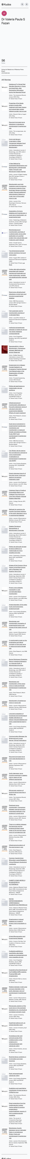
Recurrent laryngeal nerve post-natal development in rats (17, 758)
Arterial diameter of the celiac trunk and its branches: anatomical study (18, 606)
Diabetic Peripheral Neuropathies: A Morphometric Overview (16, 528)
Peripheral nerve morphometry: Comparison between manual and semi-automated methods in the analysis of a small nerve (17, 809)
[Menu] (26, 4)
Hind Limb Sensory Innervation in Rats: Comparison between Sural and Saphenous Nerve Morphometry (17, 143)
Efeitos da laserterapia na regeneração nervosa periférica (16, 388)
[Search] (22, 4)
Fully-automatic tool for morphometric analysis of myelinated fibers (16, 313)
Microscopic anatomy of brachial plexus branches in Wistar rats (17, 792)
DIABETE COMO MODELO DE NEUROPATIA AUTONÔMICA (17, 882)
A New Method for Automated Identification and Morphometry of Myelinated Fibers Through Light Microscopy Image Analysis (18, 167)
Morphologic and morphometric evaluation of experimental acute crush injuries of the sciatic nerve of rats (18, 625)
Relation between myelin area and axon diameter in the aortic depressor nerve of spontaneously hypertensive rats (18, 991)
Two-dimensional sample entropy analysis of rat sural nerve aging (17, 253)
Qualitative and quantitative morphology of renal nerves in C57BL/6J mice (18, 1090)
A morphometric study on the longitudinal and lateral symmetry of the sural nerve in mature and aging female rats (18, 644)
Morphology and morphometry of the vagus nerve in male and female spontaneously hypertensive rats (17, 685)
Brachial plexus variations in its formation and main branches (17, 1059)
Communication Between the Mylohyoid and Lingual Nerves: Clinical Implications (18, 738)
